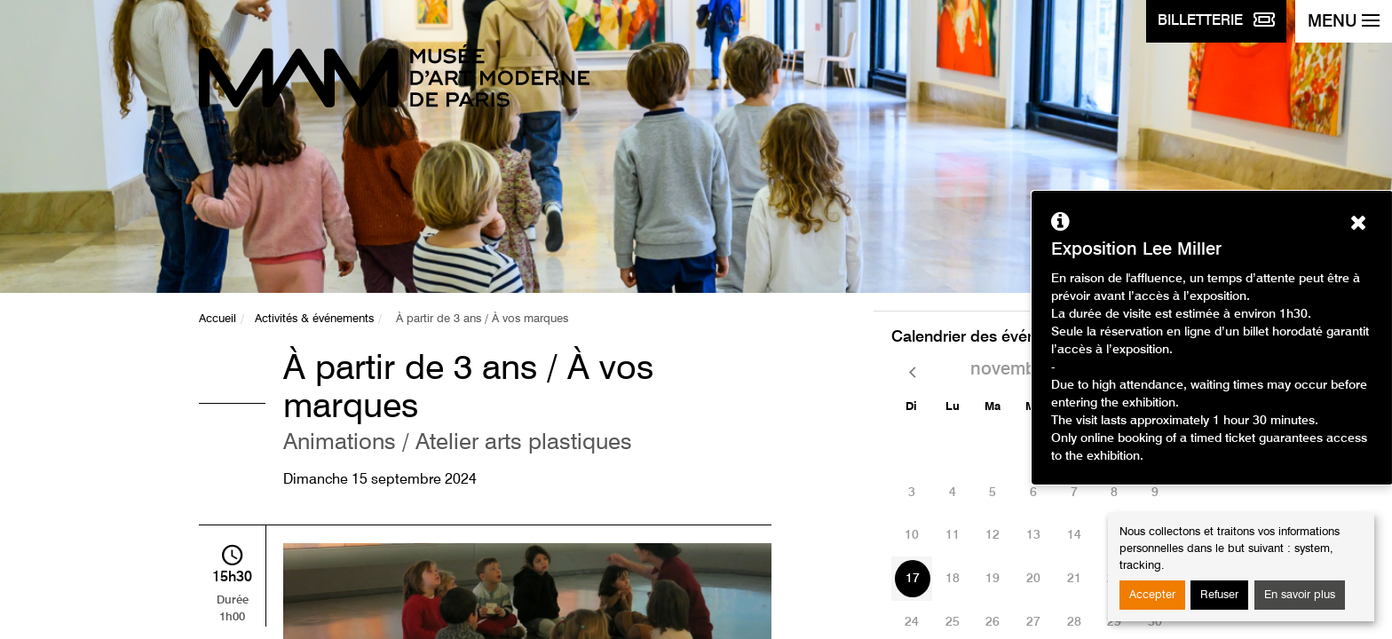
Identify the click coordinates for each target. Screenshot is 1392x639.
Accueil (217, 319)
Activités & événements (314, 319)
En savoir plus (1299, 595)
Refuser (1219, 595)
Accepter (1152, 595)
